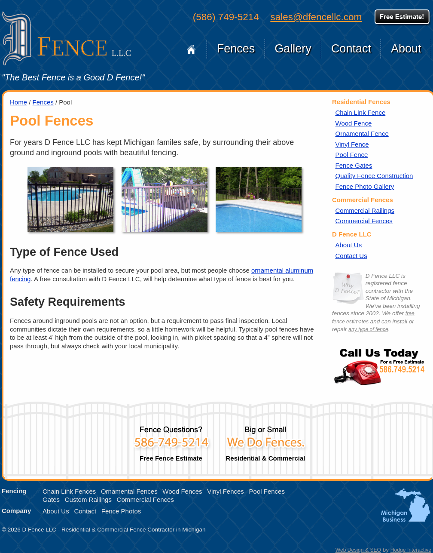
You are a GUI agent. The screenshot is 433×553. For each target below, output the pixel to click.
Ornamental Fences (129, 491)
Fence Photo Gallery (364, 186)
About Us (348, 245)
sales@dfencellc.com (316, 17)
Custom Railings (88, 499)
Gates (51, 499)
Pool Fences (267, 491)
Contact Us (351, 255)
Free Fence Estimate (171, 440)
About (406, 48)
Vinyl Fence (352, 144)
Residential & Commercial (265, 440)
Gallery (292, 48)
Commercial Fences (364, 220)
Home (191, 49)
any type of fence (368, 329)
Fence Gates (353, 165)
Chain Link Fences (69, 491)
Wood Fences (182, 491)
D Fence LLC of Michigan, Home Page (66, 38)
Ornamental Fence (362, 133)
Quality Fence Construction (374, 175)
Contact (351, 48)
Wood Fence (353, 123)
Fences (236, 48)
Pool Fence (351, 154)
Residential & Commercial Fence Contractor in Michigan (133, 529)
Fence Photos (121, 511)
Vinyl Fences (225, 491)
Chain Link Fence (360, 112)
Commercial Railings (365, 210)
